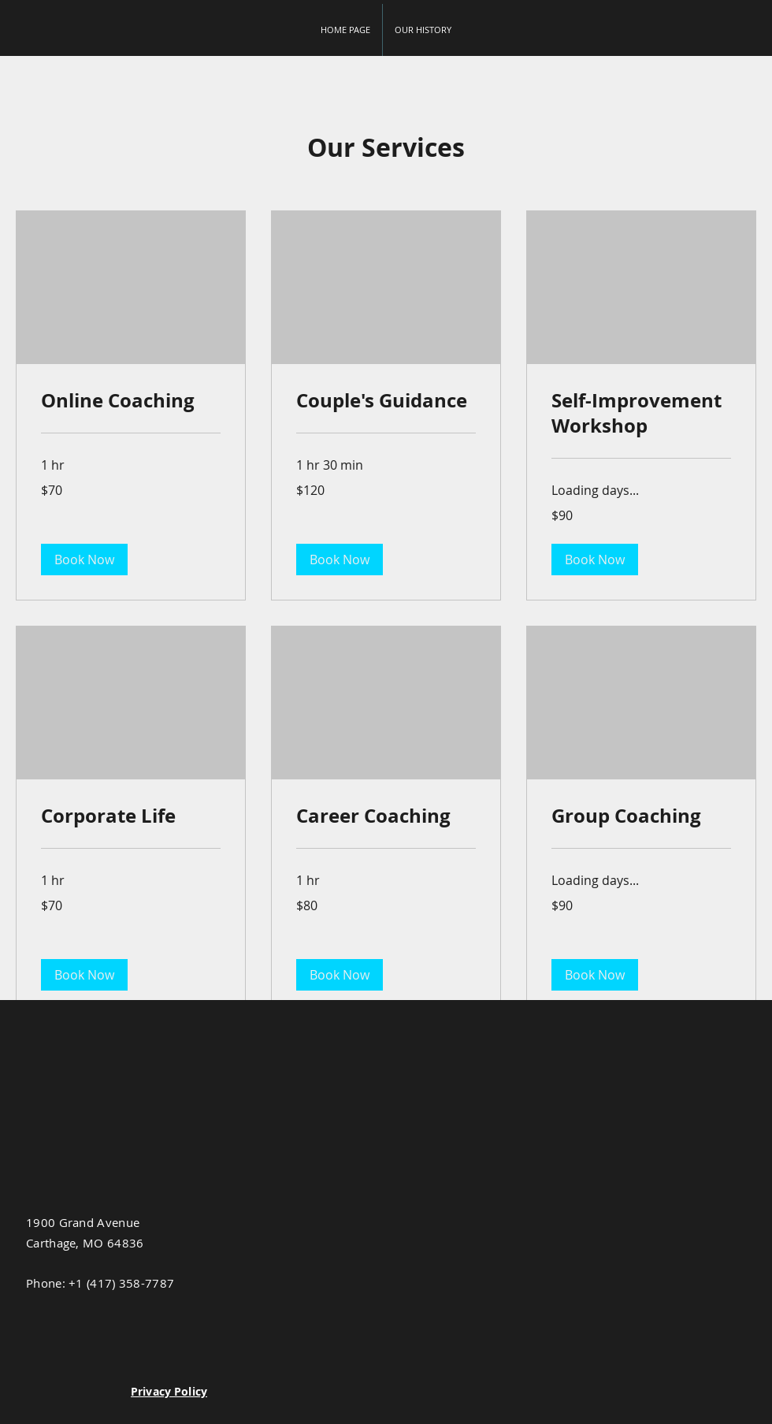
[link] (131, 401)
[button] (84, 559)
